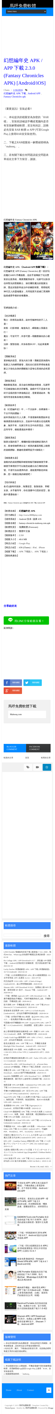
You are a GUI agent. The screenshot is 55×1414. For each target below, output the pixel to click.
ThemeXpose (10, 1408)
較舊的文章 (46, 758)
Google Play (24, 543)
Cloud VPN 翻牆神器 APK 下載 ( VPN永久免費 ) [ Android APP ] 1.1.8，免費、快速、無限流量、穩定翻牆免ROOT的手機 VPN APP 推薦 (28, 1114)
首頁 (27, 758)
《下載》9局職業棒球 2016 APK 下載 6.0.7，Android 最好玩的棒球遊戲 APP (32, 1235)
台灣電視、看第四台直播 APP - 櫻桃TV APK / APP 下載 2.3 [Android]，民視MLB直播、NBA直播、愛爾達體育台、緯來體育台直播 (26, 1203)
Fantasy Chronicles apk (15, 96)
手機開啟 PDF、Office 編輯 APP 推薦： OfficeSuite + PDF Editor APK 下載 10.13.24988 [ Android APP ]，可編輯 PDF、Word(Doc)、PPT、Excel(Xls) (27, 1129)
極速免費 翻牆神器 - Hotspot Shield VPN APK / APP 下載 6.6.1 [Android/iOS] (32, 1261)
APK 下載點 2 (41, 551)
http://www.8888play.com (30, 515)
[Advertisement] (27, 35)
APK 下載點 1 (25, 551)
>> (51, 1166)
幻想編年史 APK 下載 (15, 93)
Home (8, 1390)
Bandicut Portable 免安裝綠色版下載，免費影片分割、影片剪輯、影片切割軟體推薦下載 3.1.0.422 (32, 1306)
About (19, 1390)
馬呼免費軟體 (23, 5)
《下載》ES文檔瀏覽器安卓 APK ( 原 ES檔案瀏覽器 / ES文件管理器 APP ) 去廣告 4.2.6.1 (32, 1248)
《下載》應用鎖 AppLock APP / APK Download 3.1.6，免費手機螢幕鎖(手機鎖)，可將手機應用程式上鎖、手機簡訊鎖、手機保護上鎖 (27, 998)
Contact (30, 1390)
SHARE (12, 682)
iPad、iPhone (39, 547)
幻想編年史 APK (12, 267)
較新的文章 (8, 758)
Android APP (34, 93)
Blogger (51, 1408)
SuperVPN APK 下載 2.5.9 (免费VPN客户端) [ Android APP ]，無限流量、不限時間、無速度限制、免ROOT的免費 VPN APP (27, 1099)
